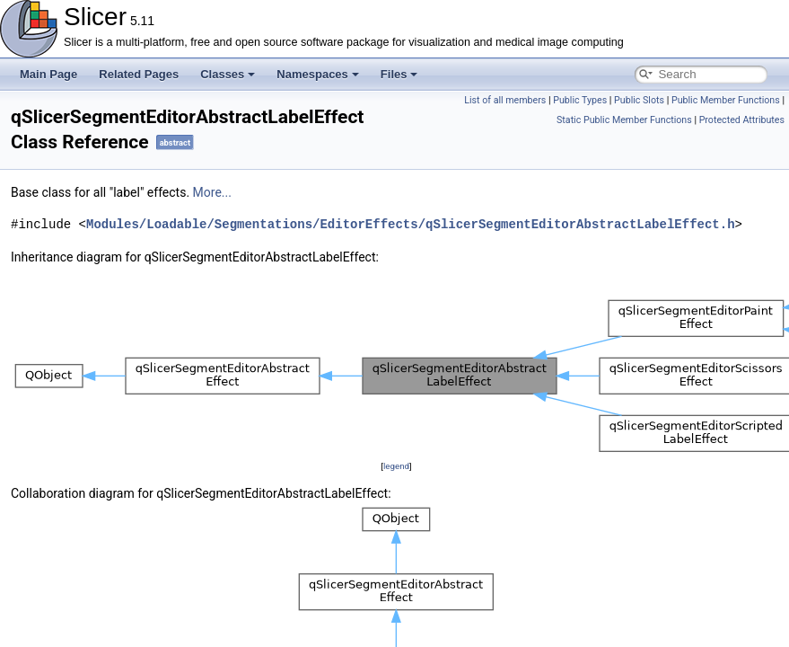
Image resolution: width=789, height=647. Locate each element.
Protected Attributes (742, 120)
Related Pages (139, 74)
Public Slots (639, 100)
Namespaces (317, 74)
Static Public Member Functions (624, 120)
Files (399, 74)
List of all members (505, 100)
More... (212, 192)
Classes (227, 74)
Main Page (48, 74)
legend (396, 466)
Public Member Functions (725, 100)
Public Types (580, 100)
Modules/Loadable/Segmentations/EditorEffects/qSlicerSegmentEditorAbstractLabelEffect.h (410, 224)
